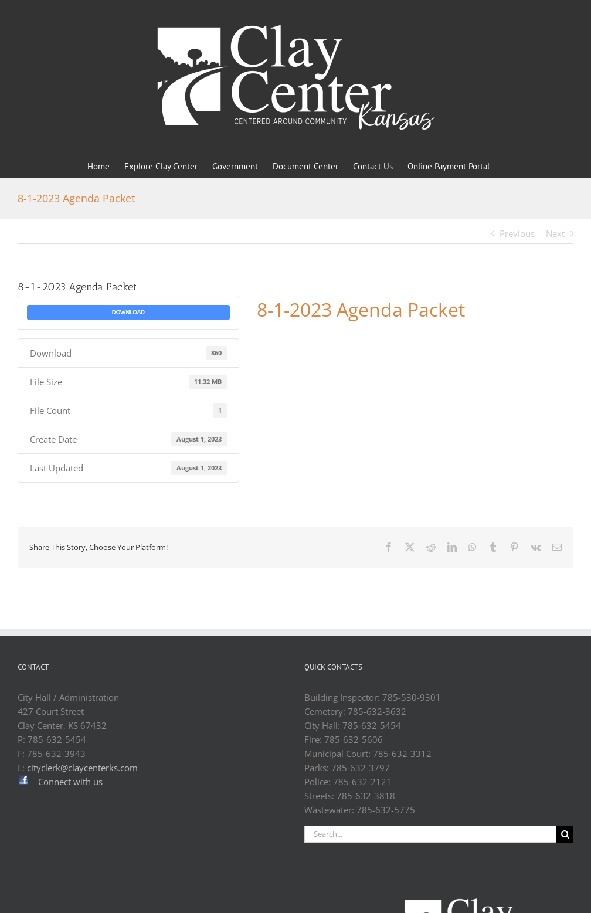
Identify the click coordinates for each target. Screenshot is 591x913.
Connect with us (70, 782)
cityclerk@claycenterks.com (82, 767)
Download (128, 312)
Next (555, 233)
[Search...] (430, 834)
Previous (517, 233)
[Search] (564, 834)
